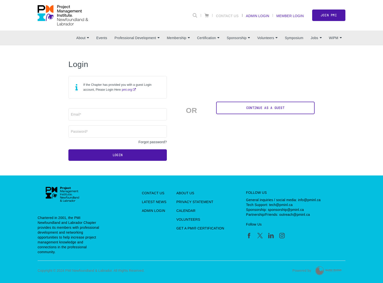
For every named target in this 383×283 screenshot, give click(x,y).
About (82, 38)
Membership (178, 38)
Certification (208, 38)
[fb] (249, 235)
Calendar (185, 211)
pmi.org (127, 89)
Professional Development (137, 38)
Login (118, 155)
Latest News (154, 202)
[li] (271, 235)
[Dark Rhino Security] (328, 271)
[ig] (282, 235)
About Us (185, 193)
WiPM (335, 38)
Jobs (316, 38)
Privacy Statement (194, 202)
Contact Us (227, 16)
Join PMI (329, 15)
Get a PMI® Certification (200, 228)
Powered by (301, 270)
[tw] (260, 235)
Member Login (290, 16)
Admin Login (257, 16)
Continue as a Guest (265, 108)
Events (101, 38)
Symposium (294, 38)
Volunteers (267, 38)
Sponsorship (238, 38)
